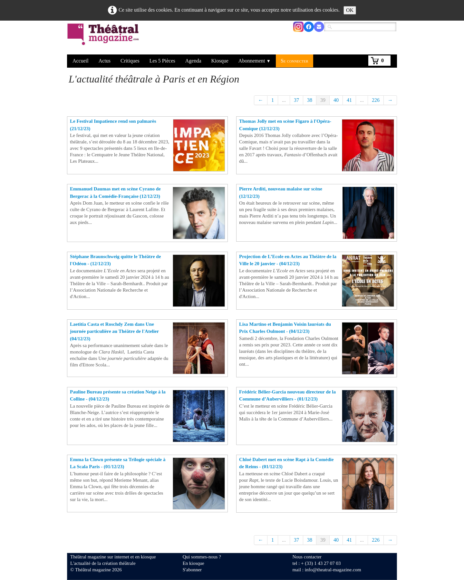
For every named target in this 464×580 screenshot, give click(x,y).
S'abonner (192, 569)
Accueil (80, 60)
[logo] (104, 38)
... (284, 100)
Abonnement (254, 60)
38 (309, 100)
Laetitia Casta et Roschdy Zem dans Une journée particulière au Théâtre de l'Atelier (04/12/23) (114, 331)
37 (296, 100)
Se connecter (294, 60)
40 (336, 100)
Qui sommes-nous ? (202, 556)
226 (376, 100)
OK (349, 10)
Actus (105, 60)
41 (349, 100)
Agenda (193, 60)
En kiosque (193, 563)
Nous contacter (306, 556)
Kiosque (219, 60)
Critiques (130, 60)
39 (322, 100)
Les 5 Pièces (162, 60)
